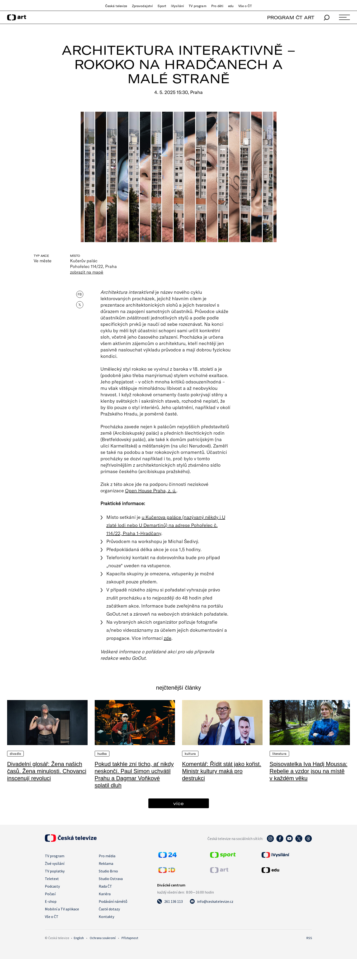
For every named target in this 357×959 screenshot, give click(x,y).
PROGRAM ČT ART (290, 17)
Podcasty (52, 886)
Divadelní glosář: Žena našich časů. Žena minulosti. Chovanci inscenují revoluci (46, 771)
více (178, 803)
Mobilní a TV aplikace (62, 909)
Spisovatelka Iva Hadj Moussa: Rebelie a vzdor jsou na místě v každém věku (309, 771)
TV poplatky (55, 871)
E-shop (50, 901)
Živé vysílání (54, 863)
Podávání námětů (113, 901)
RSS (309, 938)
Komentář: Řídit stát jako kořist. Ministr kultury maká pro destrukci (221, 771)
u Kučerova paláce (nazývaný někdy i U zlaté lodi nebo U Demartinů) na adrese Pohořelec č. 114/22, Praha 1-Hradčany (165, 525)
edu (231, 6)
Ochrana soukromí (103, 938)
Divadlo (15, 754)
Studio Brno (108, 871)
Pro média (107, 855)
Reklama (106, 863)
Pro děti (217, 6)
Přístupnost (130, 938)
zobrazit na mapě (86, 272)
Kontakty (106, 916)
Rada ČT (105, 886)
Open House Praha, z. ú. (150, 490)
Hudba (102, 754)
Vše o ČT (245, 6)
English (79, 938)
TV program (197, 6)
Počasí (50, 893)
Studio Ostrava (111, 878)
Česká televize (116, 6)
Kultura (190, 754)
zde (167, 638)
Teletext (52, 878)
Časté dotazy (109, 909)
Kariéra (105, 893)
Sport (162, 6)
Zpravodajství (142, 6)
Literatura (279, 754)
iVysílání (177, 6)
